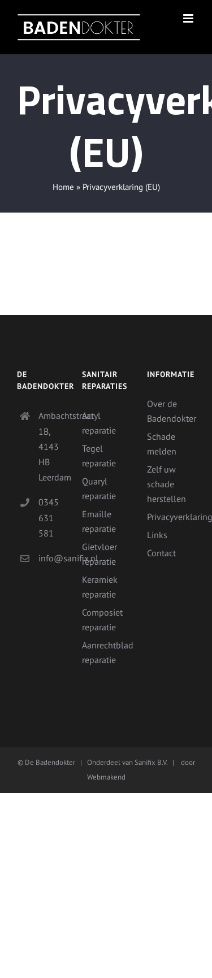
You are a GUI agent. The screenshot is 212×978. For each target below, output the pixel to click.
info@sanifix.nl (51, 558)
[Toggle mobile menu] (189, 18)
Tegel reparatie (99, 456)
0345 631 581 (48, 517)
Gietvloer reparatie (99, 554)
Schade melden (161, 444)
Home (63, 186)
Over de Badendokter (171, 411)
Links (157, 534)
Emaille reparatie (99, 521)
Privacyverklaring (171, 516)
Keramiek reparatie (100, 587)
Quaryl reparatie (99, 488)
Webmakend (106, 777)
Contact (161, 553)
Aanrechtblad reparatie (106, 652)
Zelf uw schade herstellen (166, 484)
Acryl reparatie (99, 423)
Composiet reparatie (102, 620)
